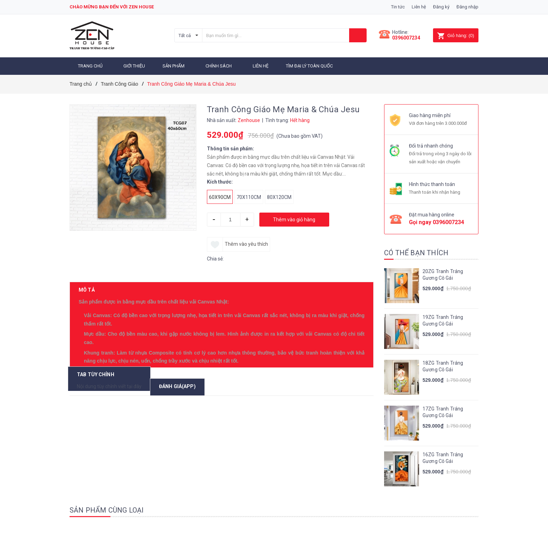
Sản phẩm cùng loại (107, 510)
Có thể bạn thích (416, 253)
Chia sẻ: (215, 259)
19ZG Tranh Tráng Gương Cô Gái (443, 320)
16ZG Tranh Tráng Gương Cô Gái (443, 458)
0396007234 (406, 38)
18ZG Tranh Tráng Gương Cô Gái (443, 366)
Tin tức (398, 6)
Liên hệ (419, 6)
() (455, 35)
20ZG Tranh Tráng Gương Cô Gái (443, 275)
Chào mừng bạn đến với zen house (112, 6)
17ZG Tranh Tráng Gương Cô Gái (443, 412)
